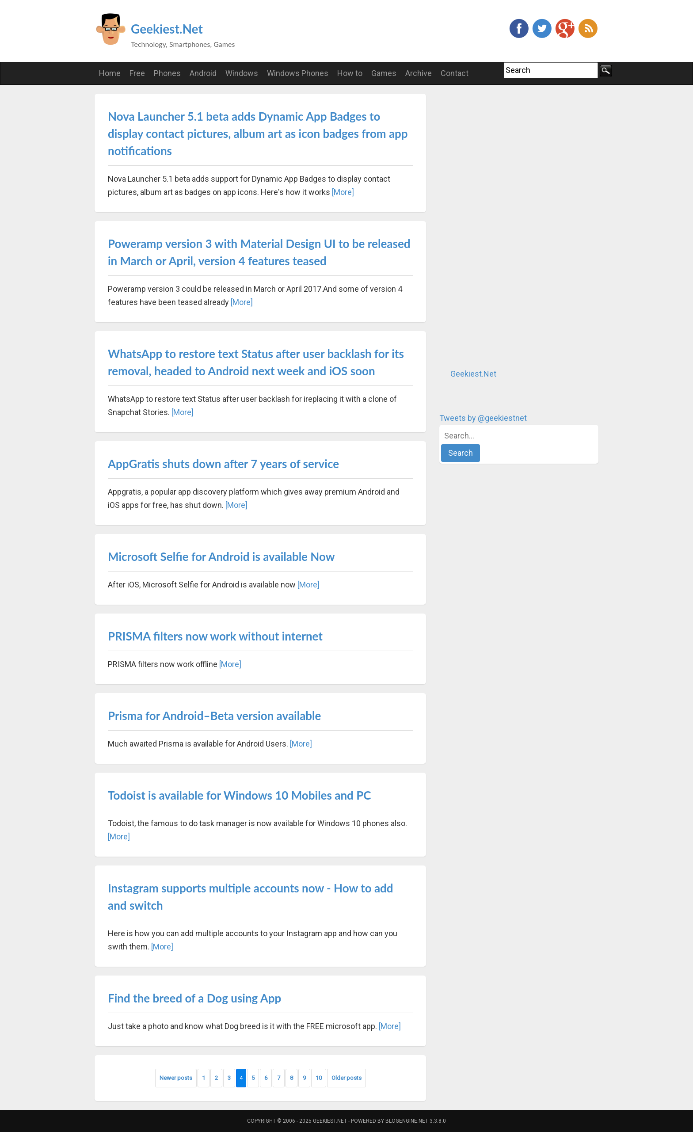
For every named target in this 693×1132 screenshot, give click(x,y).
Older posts (346, 1078)
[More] (343, 192)
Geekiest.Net (167, 28)
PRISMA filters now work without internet (215, 636)
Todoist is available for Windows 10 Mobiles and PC (239, 795)
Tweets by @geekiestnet (483, 418)
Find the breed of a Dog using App (194, 998)
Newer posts (176, 1078)
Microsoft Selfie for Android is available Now (221, 556)
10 (319, 1078)
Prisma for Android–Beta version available (214, 716)
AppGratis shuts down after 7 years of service (223, 464)
